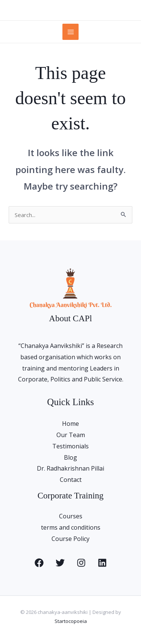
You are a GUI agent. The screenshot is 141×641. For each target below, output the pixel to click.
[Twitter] (60, 562)
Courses (70, 516)
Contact (71, 479)
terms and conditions (70, 527)
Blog (70, 457)
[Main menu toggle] (70, 32)
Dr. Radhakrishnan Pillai (70, 468)
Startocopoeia (71, 621)
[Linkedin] (102, 562)
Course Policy (70, 539)
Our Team (70, 435)
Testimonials (70, 446)
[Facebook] (39, 562)
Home (70, 423)
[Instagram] (81, 562)
